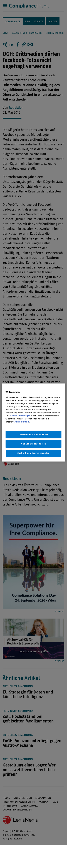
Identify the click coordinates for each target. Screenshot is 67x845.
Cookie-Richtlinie (21, 422)
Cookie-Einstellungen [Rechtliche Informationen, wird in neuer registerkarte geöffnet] (20, 415)
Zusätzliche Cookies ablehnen (34, 434)
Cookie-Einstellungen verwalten (33, 453)
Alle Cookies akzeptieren (33, 444)
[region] (33, 422)
